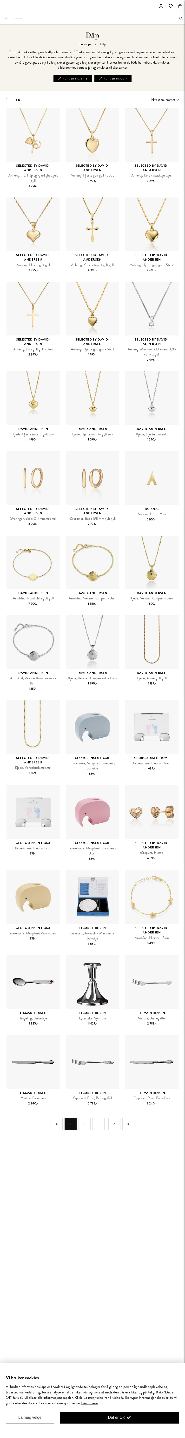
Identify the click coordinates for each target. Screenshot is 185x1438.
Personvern (89, 1403)
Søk (181, 18)
